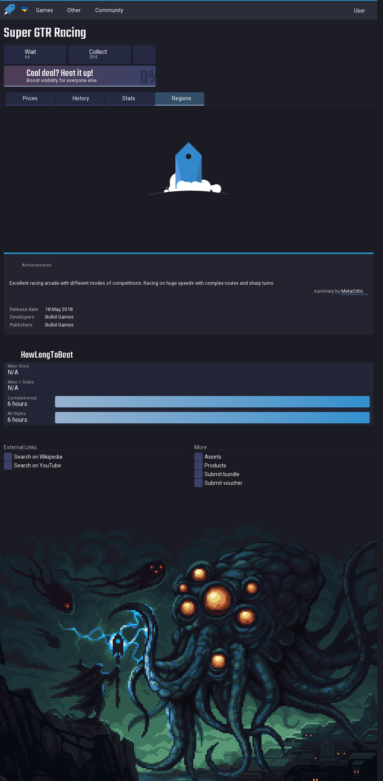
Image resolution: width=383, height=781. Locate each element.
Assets (207, 467)
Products (210, 476)
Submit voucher (218, 493)
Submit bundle (217, 484)
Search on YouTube (32, 476)
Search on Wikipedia (33, 467)
